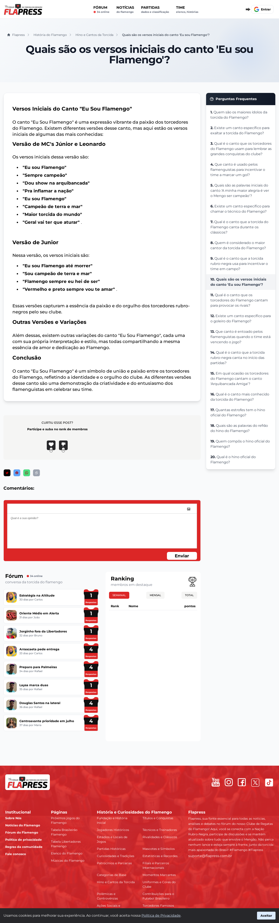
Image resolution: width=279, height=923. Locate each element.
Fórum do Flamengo (21, 832)
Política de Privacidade (161, 915)
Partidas (155, 9)
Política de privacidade (23, 840)
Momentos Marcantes (159, 875)
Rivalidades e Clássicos (160, 837)
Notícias (125, 9)
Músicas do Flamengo (67, 860)
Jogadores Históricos (113, 830)
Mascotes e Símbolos (159, 849)
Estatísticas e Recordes (160, 856)
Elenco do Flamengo (66, 853)
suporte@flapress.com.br (210, 856)
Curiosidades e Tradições (115, 856)
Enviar (182, 555)
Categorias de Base (111, 875)
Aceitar (266, 916)
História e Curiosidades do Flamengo (134, 812)
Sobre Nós (13, 818)
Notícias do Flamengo (22, 825)
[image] (189, 509)
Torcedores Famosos (158, 906)
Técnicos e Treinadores (160, 830)
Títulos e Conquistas (158, 818)
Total (189, 595)
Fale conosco (15, 854)
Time (187, 9)
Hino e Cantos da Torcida (116, 882)
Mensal (155, 595)
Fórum (101, 9)
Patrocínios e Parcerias (114, 863)
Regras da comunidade (23, 847)
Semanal (119, 595)
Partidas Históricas (111, 849)
